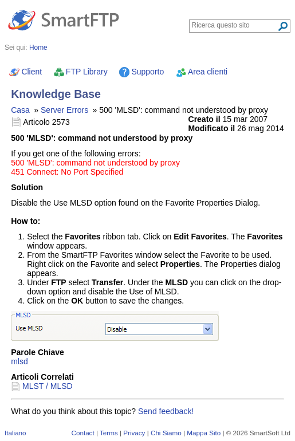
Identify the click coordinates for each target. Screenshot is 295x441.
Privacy (134, 432)
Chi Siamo (166, 432)
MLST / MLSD (47, 386)
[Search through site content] (234, 25)
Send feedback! (166, 411)
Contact (83, 432)
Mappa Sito (204, 432)
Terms (109, 432)
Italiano (15, 432)
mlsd (19, 361)
